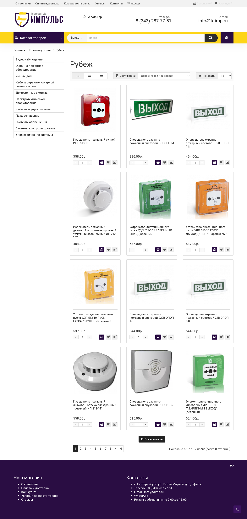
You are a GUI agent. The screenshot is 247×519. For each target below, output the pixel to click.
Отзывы (100, 3)
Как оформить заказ (77, 3)
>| (121, 448)
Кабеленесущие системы (33, 109)
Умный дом (24, 76)
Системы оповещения (31, 122)
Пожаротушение (27, 115)
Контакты (116, 3)
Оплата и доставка (47, 3)
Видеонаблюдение (29, 59)
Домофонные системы (32, 92)
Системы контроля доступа (35, 128)
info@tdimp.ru (213, 21)
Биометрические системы (34, 135)
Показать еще (151, 439)
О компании (23, 3)
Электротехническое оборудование (31, 101)
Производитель (40, 50)
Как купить (29, 492)
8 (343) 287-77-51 (153, 21)
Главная (19, 50)
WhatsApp (133, 3)
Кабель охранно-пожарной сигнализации (35, 84)
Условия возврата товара (39, 496)
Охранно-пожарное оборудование (29, 67)
